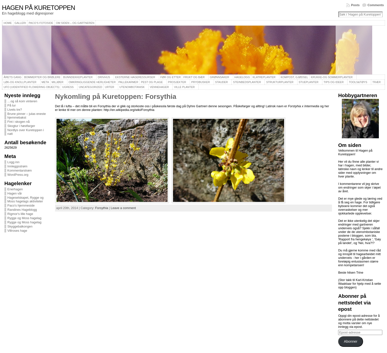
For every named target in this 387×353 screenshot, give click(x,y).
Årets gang (12, 77)
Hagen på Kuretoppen (38, 7)
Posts (355, 5)
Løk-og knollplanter (20, 82)
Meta (45, 82)
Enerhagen (15, 189)
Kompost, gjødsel (294, 77)
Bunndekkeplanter (78, 77)
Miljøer (57, 82)
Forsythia (101, 208)
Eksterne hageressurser (135, 77)
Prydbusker (200, 82)
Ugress (68, 87)
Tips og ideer (334, 82)
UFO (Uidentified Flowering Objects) (31, 87)
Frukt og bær (194, 77)
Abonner (350, 341)
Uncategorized (90, 87)
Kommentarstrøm (19, 170)
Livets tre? (14, 109)
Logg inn (13, 162)
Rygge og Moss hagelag (24, 218)
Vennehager (159, 87)
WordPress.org (17, 174)
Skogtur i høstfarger (21, 126)
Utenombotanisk (132, 87)
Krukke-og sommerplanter (331, 77)
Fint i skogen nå (18, 122)
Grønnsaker (219, 77)
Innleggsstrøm (17, 166)
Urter (109, 87)
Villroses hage (17, 230)
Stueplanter (308, 82)
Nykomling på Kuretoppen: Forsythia (115, 96)
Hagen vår (14, 193)
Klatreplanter (263, 77)
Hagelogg (242, 77)
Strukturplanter (279, 82)
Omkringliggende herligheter (92, 82)
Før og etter (170, 77)
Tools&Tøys (358, 82)
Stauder (221, 82)
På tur (11, 105)
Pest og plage (152, 82)
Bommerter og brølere (42, 77)
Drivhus (104, 77)
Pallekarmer (128, 82)
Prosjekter (177, 82)
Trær (376, 82)
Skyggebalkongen (20, 226)
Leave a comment (123, 208)
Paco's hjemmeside (21, 205)
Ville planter (184, 87)
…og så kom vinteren (22, 101)
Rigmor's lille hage (20, 214)
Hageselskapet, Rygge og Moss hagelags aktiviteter (25, 199)
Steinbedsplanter (247, 82)
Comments (376, 5)
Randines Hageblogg (22, 210)
